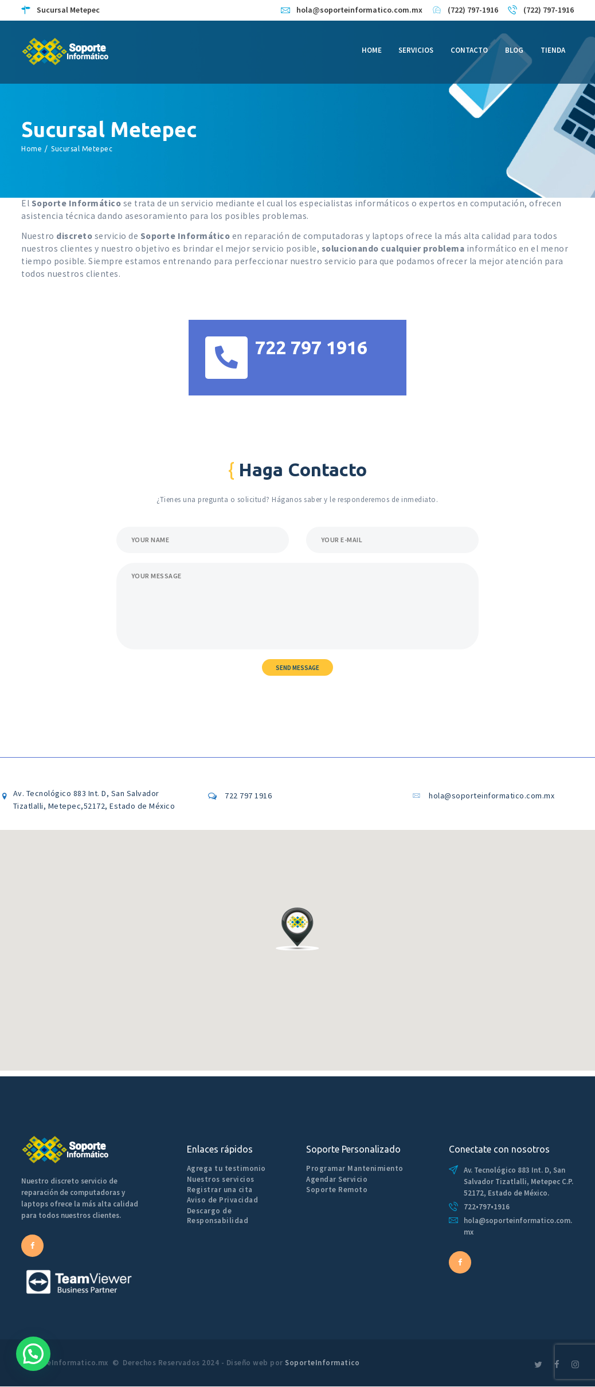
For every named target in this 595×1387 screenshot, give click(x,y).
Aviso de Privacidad (223, 1200)
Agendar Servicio (336, 1179)
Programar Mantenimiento (355, 1168)
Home (31, 148)
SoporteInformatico (322, 1363)
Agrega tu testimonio (226, 1168)
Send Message (297, 668)
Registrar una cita (220, 1189)
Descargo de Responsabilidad (218, 1215)
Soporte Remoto (336, 1189)
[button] (297, 928)
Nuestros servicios (221, 1179)
